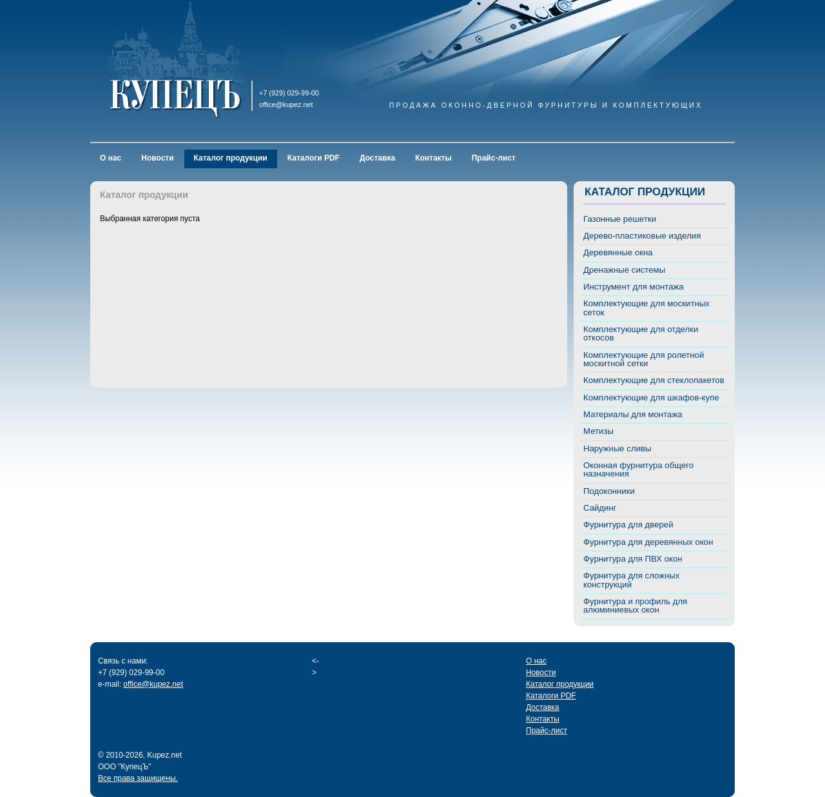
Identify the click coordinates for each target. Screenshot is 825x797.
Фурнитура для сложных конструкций (631, 580)
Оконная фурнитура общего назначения (638, 469)
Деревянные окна (618, 252)
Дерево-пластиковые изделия (642, 236)
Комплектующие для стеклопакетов (653, 380)
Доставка (377, 157)
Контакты (433, 157)
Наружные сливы (617, 448)
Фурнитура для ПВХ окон (633, 559)
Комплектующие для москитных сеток (646, 308)
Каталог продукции (230, 157)
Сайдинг (600, 508)
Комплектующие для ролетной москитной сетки (643, 359)
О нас (110, 157)
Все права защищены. (138, 778)
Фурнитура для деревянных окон (648, 542)
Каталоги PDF (313, 157)
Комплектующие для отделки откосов (640, 333)
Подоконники (609, 491)
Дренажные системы (624, 270)
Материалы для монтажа (633, 414)
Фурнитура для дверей (628, 524)
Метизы (598, 431)
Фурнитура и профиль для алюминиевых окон (635, 605)
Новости (157, 157)
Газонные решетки (619, 219)
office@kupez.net (153, 684)
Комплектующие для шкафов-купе (651, 397)
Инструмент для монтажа (633, 286)
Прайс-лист (494, 157)
